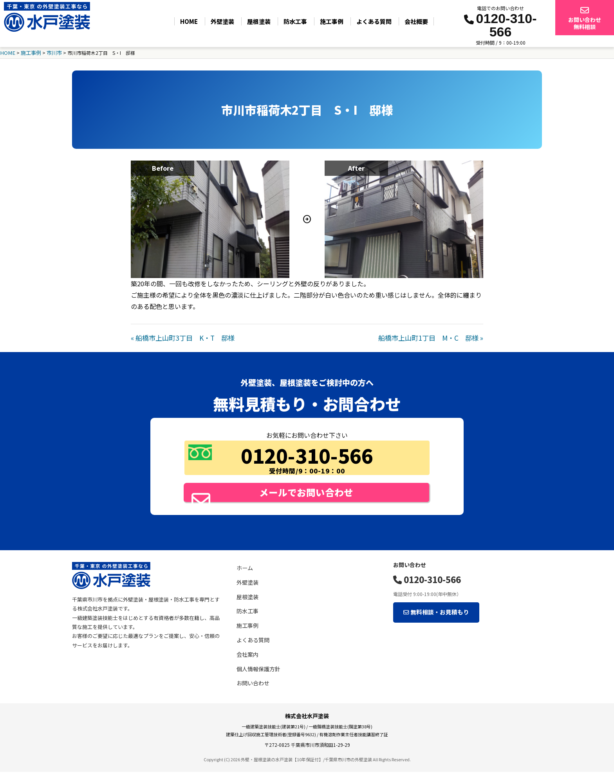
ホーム (244, 580)
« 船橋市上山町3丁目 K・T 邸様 (180, 336)
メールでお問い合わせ (290, 497)
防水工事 (295, 21)
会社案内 (247, 666)
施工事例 (331, 21)
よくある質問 (374, 21)
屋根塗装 (259, 21)
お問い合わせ (252, 695)
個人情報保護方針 (257, 681)
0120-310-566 (424, 590)
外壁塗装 (222, 21)
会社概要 (416, 21)
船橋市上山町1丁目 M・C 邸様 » (434, 336)
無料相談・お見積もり (429, 620)
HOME (189, 21)
